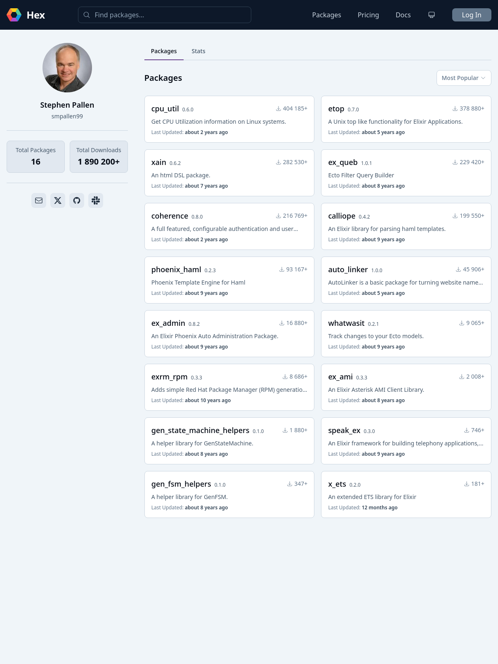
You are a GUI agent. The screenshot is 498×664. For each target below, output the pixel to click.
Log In (471, 14)
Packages (326, 14)
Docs (403, 14)
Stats (198, 51)
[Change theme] (431, 15)
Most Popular (464, 78)
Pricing (368, 14)
